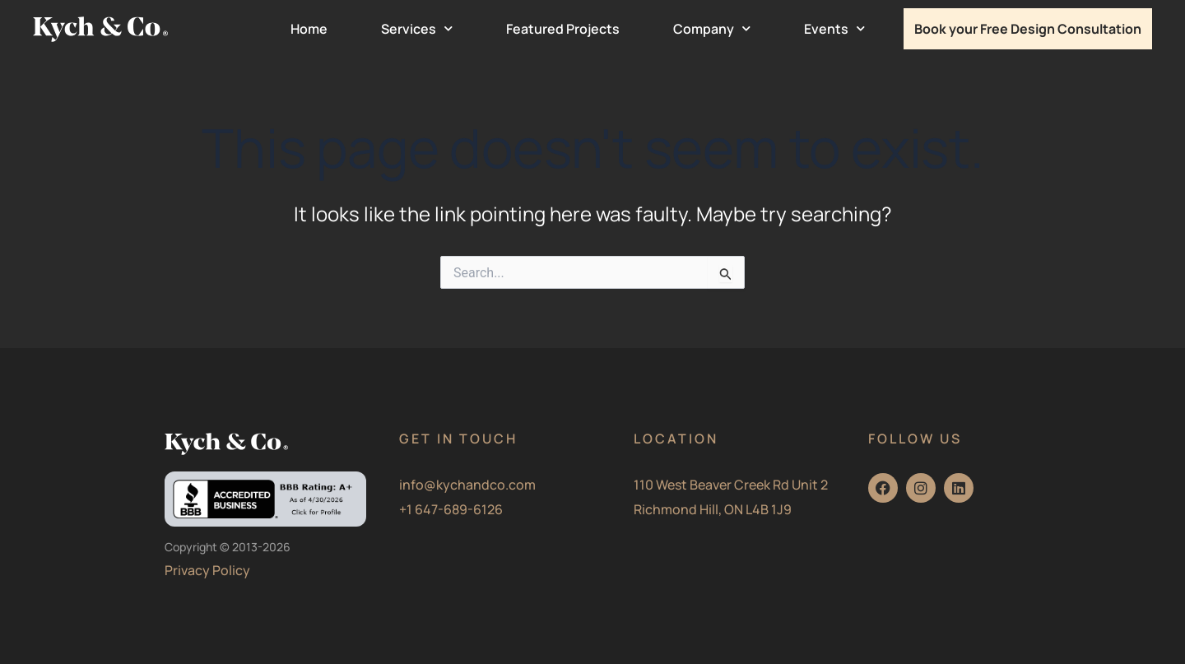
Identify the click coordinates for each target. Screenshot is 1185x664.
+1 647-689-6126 (451, 509)
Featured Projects (563, 29)
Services (417, 28)
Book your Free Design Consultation (1027, 29)
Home (309, 29)
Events (834, 28)
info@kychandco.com (467, 485)
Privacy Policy (207, 570)
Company (711, 28)
